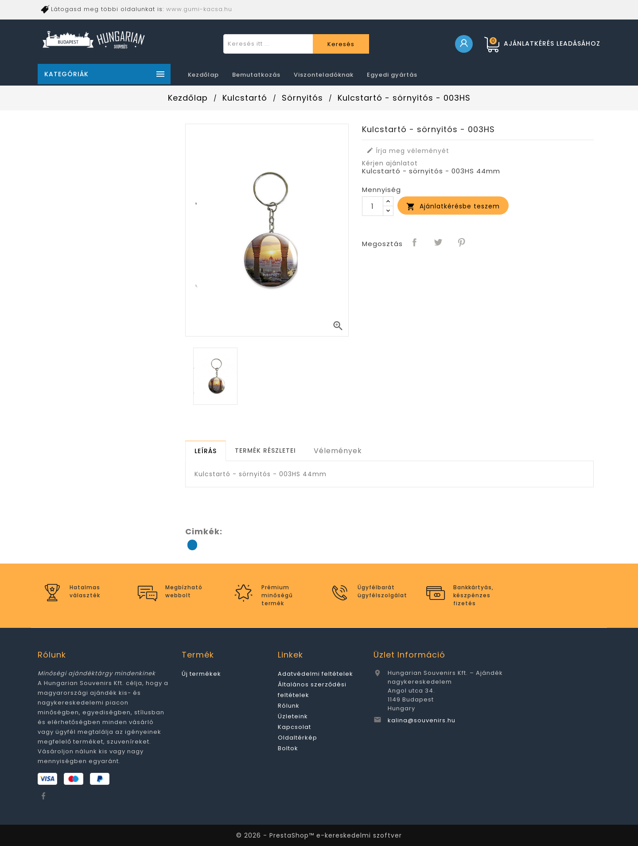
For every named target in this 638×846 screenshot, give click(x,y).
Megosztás (415, 243)
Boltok (288, 748)
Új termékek (201, 674)
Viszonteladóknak (324, 74)
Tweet (438, 243)
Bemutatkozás (256, 74)
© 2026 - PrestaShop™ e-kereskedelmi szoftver (319, 835)
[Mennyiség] (372, 206)
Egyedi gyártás (392, 74)
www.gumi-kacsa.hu (199, 9)
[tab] (205, 451)
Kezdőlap (203, 74)
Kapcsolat (294, 727)
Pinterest (462, 243)
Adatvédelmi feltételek (315, 674)
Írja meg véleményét (407, 151)
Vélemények (338, 451)
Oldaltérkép (297, 737)
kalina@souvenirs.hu (421, 720)
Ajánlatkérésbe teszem (453, 206)
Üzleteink (293, 716)
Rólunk (289, 705)
